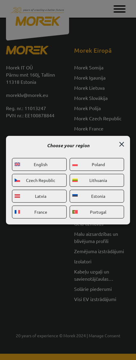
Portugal (89, 212)
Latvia (30, 196)
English (31, 164)
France (31, 212)
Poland (88, 164)
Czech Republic (35, 180)
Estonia (89, 196)
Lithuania (89, 180)
